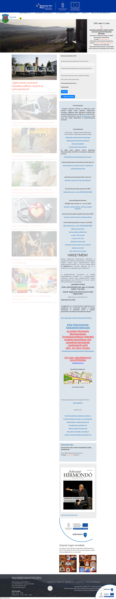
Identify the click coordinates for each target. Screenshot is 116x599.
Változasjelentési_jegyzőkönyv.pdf (78, 425)
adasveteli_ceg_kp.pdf (78, 248)
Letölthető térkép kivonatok (78, 168)
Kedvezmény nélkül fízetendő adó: (70, 79)
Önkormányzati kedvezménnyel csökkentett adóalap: (75, 75)
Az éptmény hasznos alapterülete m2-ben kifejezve (74, 61)
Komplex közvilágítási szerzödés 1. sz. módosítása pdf (77, 419)
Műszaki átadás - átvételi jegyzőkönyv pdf (78, 422)
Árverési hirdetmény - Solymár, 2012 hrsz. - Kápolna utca (78, 165)
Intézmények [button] (61, 13)
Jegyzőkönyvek (69, 582)
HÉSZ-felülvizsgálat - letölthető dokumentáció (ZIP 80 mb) (76, 318)
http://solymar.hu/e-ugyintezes (104, 43)
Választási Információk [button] (100, 13)
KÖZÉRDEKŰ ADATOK (78, 363)
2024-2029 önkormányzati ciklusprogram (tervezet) (78, 157)
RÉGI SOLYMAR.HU (78, 403)
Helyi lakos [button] (73, 13)
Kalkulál (64, 91)
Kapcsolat (60, 582)
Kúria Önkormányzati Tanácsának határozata (78, 326)
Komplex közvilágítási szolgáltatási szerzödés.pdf (78, 416)
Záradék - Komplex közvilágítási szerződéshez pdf (78, 435)
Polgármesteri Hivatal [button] (44, 13)
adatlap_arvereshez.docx (78, 229)
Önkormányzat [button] (25, 13)
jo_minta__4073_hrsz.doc (78, 235)
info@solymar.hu (104, 39)
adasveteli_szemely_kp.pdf (78, 241)
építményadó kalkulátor (78, 143)
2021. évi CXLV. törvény (78, 348)
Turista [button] (85, 13)
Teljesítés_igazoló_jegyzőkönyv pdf (77, 428)
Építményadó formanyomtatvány (78, 147)
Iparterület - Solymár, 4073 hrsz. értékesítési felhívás (78, 217)
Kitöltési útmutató (68, 96)
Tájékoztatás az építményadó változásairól (77, 140)
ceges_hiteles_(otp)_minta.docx (77, 251)
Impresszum (51, 582)
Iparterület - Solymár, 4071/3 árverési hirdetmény (78, 180)
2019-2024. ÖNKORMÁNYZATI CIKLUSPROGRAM (77, 359)
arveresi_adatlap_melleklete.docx (78, 232)
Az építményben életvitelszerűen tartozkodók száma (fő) (76, 68)
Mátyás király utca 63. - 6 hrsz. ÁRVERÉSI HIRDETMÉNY (77, 192)
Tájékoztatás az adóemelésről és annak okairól (77, 137)
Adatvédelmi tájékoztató (92, 582)
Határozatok (79, 582)
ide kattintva (70, 455)
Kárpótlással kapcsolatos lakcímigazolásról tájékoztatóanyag (78, 351)
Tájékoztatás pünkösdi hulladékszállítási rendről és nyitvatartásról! (27, 86)
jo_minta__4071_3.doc (78, 238)
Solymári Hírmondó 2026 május (69, 515)
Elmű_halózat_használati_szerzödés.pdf (78, 431)
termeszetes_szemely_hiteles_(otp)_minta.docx (78, 244)
